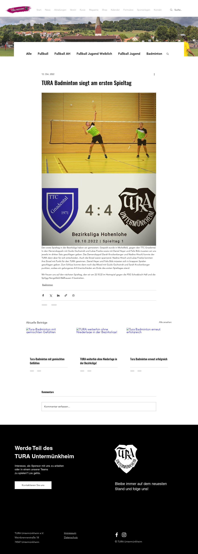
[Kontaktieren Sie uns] (33, 485)
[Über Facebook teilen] (43, 295)
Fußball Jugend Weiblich (94, 53)
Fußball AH (62, 53)
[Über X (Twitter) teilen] (50, 295)
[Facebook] (117, 535)
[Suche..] (182, 10)
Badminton (154, 53)
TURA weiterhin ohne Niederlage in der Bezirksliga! (98, 361)
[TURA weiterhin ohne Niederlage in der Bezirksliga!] (98, 340)
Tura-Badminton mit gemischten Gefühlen (47, 361)
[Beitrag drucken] (73, 295)
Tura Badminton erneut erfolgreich (148, 359)
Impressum (70, 533)
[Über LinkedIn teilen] (58, 295)
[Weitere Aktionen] (154, 74)
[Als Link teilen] (65, 295)
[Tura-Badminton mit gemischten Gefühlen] (48, 340)
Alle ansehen (165, 322)
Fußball (43, 53)
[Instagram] (124, 535)
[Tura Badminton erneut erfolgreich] (149, 340)
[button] (167, 53)
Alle (29, 53)
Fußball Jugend (129, 53)
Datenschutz (71, 537)
